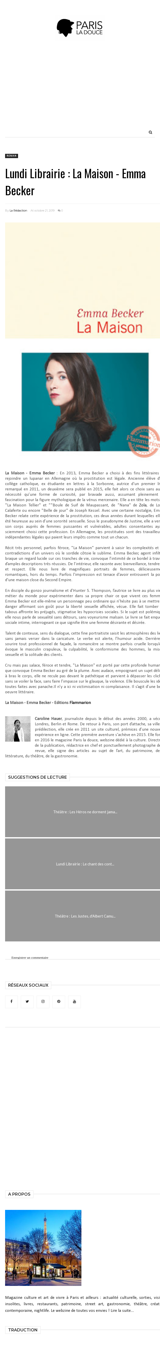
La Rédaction (18, 210)
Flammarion (80, 703)
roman (12, 156)
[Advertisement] (95, 91)
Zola (143, 505)
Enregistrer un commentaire (29, 957)
